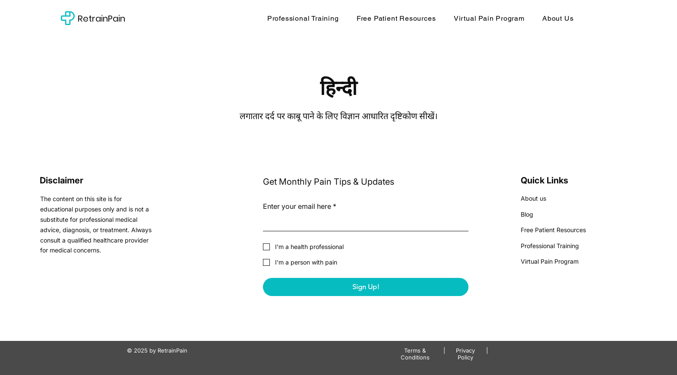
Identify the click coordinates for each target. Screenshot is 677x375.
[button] (396, 18)
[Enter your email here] (363, 223)
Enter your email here (299, 206)
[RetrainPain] (120, 18)
